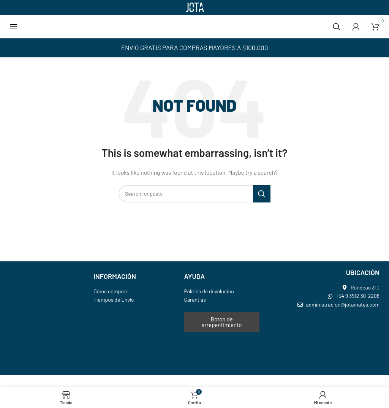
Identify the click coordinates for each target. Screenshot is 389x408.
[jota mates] (329, 341)
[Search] (336, 26)
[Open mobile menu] (13, 26)
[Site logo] (194, 7)
